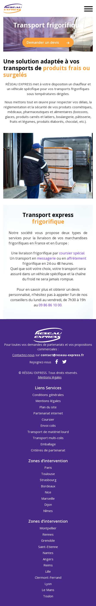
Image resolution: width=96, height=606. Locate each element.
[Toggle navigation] (88, 8)
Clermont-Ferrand (48, 577)
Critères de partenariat (48, 450)
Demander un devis (48, 42)
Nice (48, 492)
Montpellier (48, 528)
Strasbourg (48, 480)
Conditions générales (48, 395)
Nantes (48, 553)
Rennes (48, 534)
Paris (48, 467)
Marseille (48, 498)
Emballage (48, 444)
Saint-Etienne (48, 547)
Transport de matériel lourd (48, 432)
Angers (48, 559)
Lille (48, 571)
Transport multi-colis (48, 438)
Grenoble (48, 540)
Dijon (48, 504)
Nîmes (48, 511)
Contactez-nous (23, 355)
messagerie (46, 258)
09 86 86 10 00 (50, 305)
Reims (48, 565)
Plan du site (48, 407)
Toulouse (48, 474)
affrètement (76, 258)
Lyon (48, 584)
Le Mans (48, 590)
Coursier (48, 419)
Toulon (48, 596)
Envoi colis (48, 425)
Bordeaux (48, 486)
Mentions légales (50, 377)
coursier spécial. (72, 253)
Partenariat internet (48, 413)
